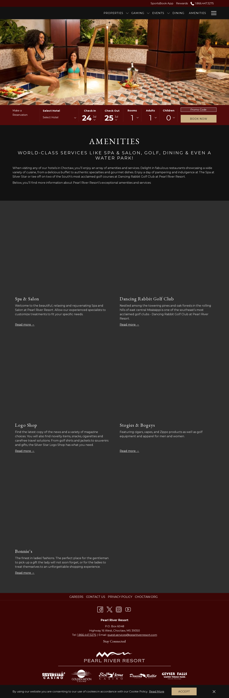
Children (168, 110)
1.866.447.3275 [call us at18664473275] (202, 3)
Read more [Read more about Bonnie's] (23, 573)
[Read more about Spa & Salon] (62, 254)
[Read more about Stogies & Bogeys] (167, 380)
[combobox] (59, 118)
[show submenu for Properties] (103, 13)
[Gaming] (113, 13)
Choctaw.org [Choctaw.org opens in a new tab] (147, 597)
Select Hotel (51, 110)
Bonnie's (23, 551)
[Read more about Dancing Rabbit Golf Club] (167, 254)
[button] (90, 115)
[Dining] (154, 13)
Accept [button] (184, 691)
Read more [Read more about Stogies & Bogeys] (128, 451)
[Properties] (89, 13)
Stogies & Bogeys (137, 425)
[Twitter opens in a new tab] (109, 608)
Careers (76, 597)
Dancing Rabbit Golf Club (147, 299)
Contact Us (95, 597)
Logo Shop (26, 425)
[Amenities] (173, 13)
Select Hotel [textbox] (50, 117)
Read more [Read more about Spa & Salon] (23, 324)
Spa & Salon (27, 299)
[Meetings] (194, 13)
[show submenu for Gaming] (124, 13)
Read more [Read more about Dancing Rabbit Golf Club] (128, 324)
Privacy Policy (120, 597)
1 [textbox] (132, 118)
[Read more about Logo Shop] (62, 380)
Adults (150, 110)
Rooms (132, 110)
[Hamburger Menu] (212, 13)
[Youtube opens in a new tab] (128, 608)
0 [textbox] (168, 118)
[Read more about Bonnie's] (62, 506)
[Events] (134, 13)
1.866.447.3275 (86, 635)
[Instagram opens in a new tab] (119, 608)
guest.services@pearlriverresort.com (132, 635)
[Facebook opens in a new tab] (100, 608)
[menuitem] (77, 597)
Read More (156, 691)
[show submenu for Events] (144, 13)
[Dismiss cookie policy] (214, 691)
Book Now (198, 118)
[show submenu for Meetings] (206, 13)
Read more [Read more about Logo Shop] (23, 451)
